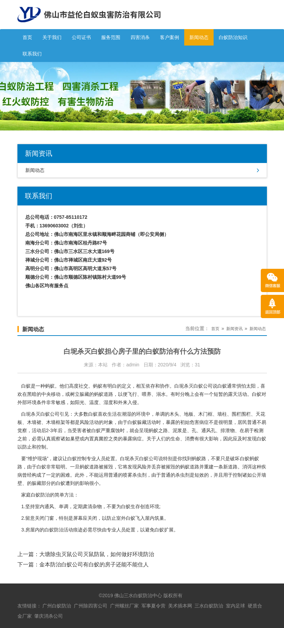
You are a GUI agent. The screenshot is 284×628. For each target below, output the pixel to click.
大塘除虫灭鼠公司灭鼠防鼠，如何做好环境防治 (96, 554)
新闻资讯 (234, 328)
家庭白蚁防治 (35, 495)
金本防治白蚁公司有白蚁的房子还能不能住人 (94, 564)
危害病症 (199, 422)
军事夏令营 (153, 605)
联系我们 (32, 53)
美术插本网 (180, 605)
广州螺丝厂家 (124, 605)
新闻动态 (198, 37)
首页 (27, 37)
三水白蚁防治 (208, 605)
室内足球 (235, 605)
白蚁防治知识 (233, 37)
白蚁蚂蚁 (249, 458)
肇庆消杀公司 (48, 616)
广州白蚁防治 (56, 605)
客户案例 (169, 37)
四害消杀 (140, 37)
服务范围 (110, 37)
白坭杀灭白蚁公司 (193, 386)
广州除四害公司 (90, 605)
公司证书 (81, 37)
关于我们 (52, 37)
